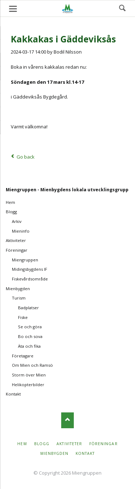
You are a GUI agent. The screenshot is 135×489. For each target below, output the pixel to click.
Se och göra (30, 326)
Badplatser (28, 307)
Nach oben (67, 420)
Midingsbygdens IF (29, 269)
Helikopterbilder (28, 384)
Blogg (11, 211)
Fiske (23, 317)
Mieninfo (21, 231)
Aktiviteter (16, 240)
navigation (13, 9)
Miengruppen (25, 259)
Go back (26, 157)
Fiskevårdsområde (30, 279)
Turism (19, 298)
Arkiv (17, 221)
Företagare (22, 355)
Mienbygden (18, 288)
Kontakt (13, 394)
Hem (10, 202)
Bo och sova (30, 336)
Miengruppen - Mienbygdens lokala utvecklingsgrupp (67, 190)
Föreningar (16, 250)
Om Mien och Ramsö (32, 365)
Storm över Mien (29, 375)
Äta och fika (29, 346)
